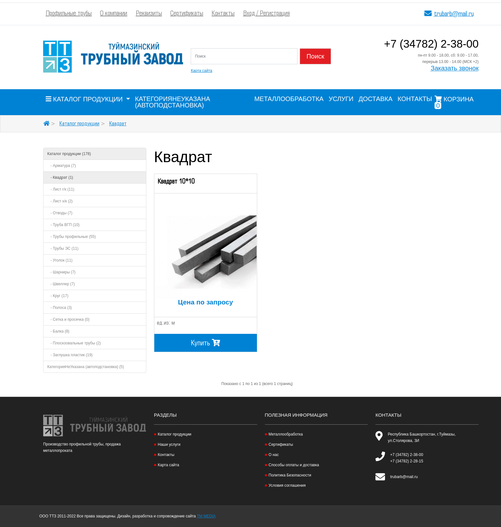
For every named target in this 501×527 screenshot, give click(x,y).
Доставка (375, 98)
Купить (205, 343)
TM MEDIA (206, 516)
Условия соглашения (287, 485)
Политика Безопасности (290, 475)
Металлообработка (289, 98)
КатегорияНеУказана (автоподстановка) (172, 102)
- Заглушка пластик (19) (70, 355)
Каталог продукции (79, 123)
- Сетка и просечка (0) (68, 319)
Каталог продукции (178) (69, 154)
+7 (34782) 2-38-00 (431, 45)
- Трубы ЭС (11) (62, 248)
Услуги (341, 98)
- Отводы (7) (59, 213)
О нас (274, 454)
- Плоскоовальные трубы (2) (74, 343)
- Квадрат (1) (60, 177)
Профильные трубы (69, 14)
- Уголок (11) (60, 260)
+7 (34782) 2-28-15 (406, 461)
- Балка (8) (58, 331)
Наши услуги (169, 444)
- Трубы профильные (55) (71, 236)
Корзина (454, 102)
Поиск (315, 56)
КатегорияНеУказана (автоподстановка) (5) (85, 367)
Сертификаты (186, 14)
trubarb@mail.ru (454, 14)
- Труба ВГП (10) (63, 225)
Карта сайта (201, 70)
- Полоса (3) (59, 307)
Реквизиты (149, 14)
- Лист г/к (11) (60, 189)
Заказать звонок (455, 68)
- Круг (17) (57, 296)
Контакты (223, 14)
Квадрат (118, 123)
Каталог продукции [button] (85, 99)
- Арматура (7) (61, 165)
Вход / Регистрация (266, 14)
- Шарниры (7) (61, 272)
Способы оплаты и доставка (294, 465)
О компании (113, 14)
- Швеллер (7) (61, 284)
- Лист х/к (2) (60, 201)
